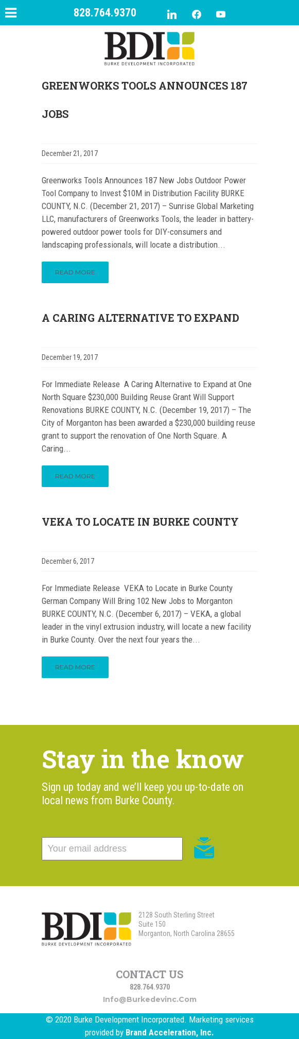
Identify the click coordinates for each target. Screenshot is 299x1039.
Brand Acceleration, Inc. (170, 1032)
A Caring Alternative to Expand (140, 317)
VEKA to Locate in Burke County (140, 521)
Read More (75, 272)
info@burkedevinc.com (150, 999)
